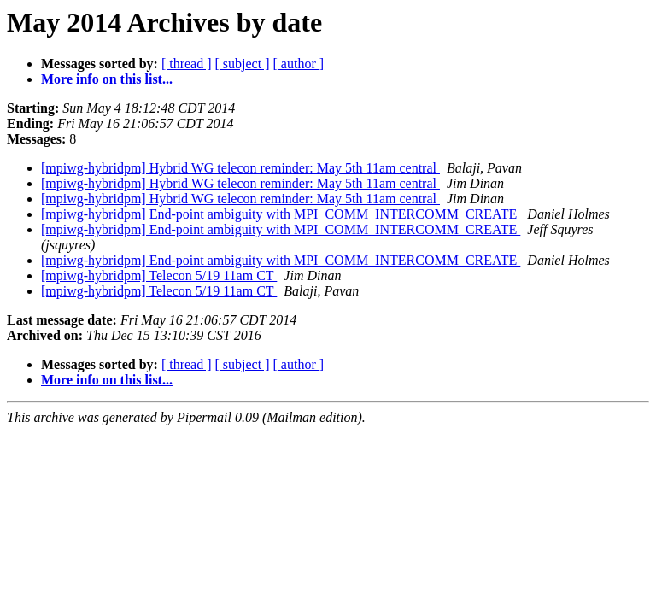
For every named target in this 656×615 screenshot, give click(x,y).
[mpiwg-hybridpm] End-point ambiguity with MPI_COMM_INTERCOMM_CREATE (280, 214)
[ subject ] (242, 63)
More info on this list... (107, 79)
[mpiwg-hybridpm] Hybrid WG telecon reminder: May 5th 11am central (240, 168)
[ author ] (299, 63)
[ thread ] (186, 63)
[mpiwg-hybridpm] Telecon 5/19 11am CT (159, 275)
